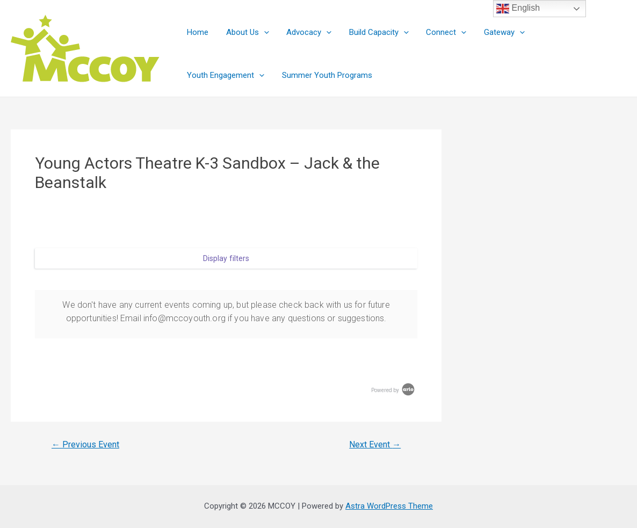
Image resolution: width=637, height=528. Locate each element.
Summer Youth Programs (231, 75)
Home (197, 32)
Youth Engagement (572, 32)
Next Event (375, 444)
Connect (440, 32)
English (518, 8)
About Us (245, 32)
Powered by (393, 390)
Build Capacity (374, 32)
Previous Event (85, 444)
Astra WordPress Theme (389, 506)
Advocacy (305, 32)
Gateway (496, 32)
